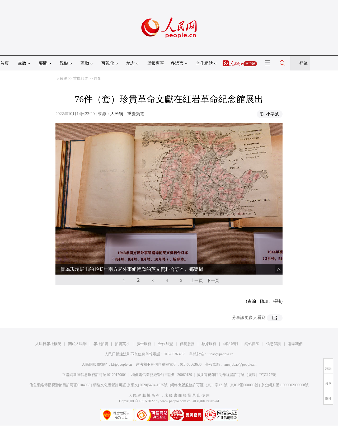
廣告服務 (144, 344)
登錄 (303, 63)
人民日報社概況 (48, 344)
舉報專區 (155, 63)
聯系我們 (295, 344)
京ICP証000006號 (244, 385)
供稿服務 (187, 344)
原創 (97, 79)
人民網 (61, 79)
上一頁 (196, 280)
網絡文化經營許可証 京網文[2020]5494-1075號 (130, 385)
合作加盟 (165, 344)
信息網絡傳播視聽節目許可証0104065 (59, 385)
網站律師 (252, 344)
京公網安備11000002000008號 (285, 385)
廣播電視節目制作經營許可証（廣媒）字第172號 (236, 375)
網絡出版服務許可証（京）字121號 (199, 385)
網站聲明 (230, 344)
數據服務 (208, 344)
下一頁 (212, 280)
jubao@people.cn (220, 354)
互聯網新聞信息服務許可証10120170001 (94, 375)
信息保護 (273, 344)
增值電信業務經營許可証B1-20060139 (161, 375)
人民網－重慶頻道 (127, 113)
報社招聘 (100, 344)
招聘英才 (122, 344)
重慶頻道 (80, 79)
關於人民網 (77, 344)
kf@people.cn (121, 364)
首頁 (4, 63)
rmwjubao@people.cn (240, 364)
